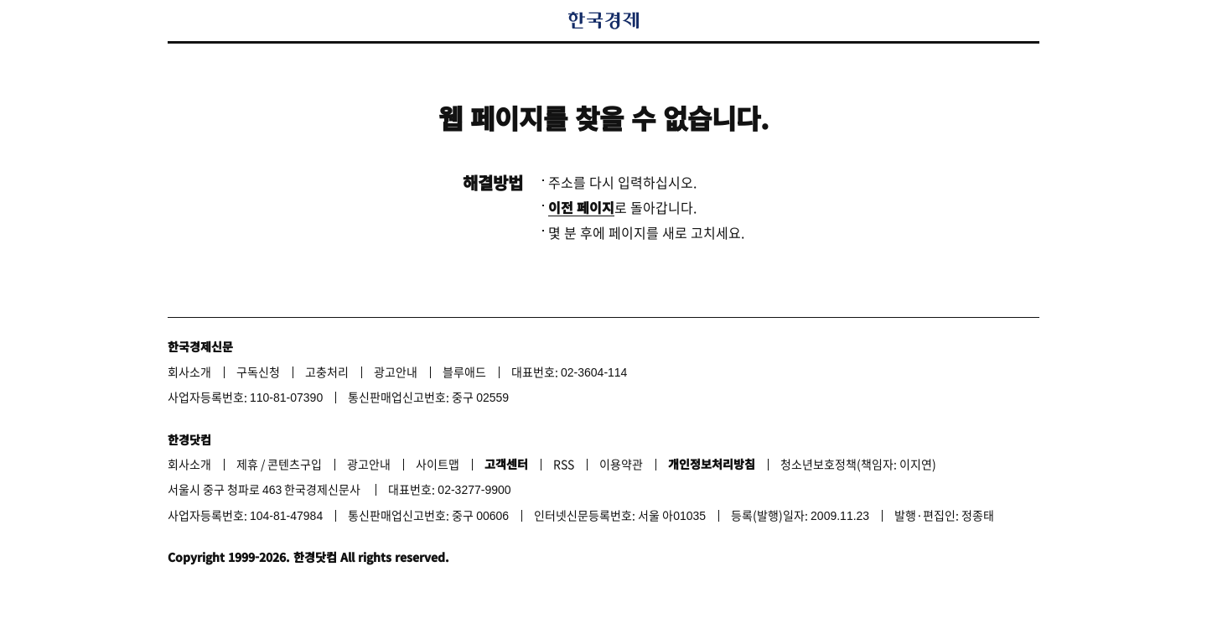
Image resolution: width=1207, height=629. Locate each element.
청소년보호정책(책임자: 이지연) (858, 463)
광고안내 (395, 371)
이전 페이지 (581, 207)
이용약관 (621, 463)
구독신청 (258, 371)
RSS (563, 463)
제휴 (247, 463)
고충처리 (327, 371)
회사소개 (189, 371)
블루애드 (464, 371)
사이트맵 (437, 463)
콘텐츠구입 (294, 463)
